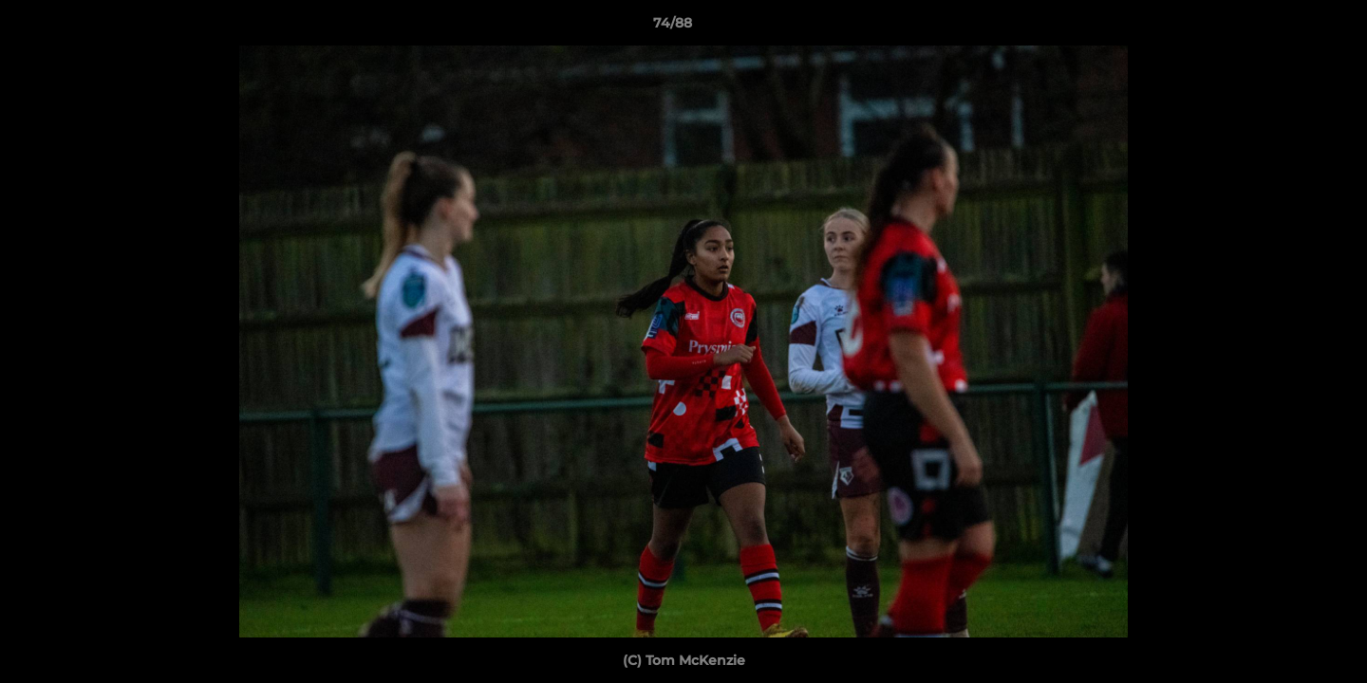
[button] (1287, 27)
